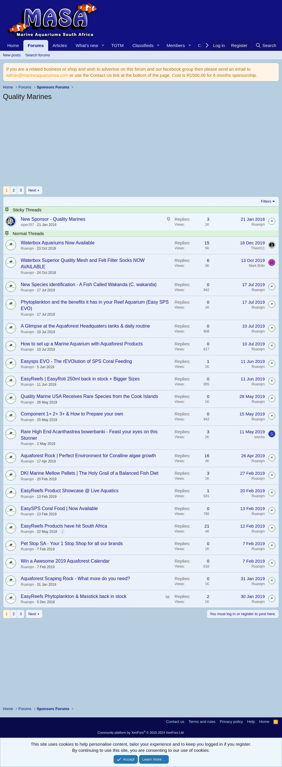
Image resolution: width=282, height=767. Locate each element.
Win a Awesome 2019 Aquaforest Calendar (65, 561)
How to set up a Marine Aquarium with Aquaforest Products (82, 343)
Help (251, 721)
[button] (103, 45)
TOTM (117, 45)
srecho (259, 437)
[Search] (266, 45)
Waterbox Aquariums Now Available (58, 242)
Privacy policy (231, 721)
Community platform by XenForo (141, 732)
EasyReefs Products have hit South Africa (64, 525)
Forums (36, 45)
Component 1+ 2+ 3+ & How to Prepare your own (72, 413)
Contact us (175, 721)
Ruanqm (258, 224)
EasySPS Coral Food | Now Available (59, 508)
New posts (12, 55)
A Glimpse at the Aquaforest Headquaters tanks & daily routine (85, 326)
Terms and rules (202, 721)
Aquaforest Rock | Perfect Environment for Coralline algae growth (88, 455)
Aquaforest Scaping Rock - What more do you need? (75, 578)
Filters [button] (266, 201)
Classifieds (143, 45)
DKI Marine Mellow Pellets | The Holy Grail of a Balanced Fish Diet (90, 473)
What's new (87, 45)
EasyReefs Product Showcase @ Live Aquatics (70, 490)
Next (32, 190)
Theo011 (258, 248)
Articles (60, 45)
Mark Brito (257, 266)
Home (13, 45)
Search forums (37, 55)
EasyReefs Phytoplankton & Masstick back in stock (73, 596)
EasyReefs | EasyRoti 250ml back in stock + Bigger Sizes (80, 378)
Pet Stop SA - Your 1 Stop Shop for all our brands (72, 543)
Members (176, 45)
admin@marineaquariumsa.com (37, 75)
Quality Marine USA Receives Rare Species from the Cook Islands (89, 396)
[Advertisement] (141, 145)
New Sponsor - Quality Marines (53, 219)
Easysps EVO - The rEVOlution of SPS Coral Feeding (76, 361)
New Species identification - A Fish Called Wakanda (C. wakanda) (88, 284)
